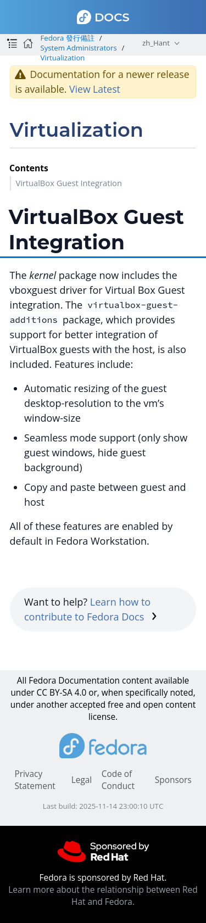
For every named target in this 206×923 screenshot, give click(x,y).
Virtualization (62, 58)
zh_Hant (156, 43)
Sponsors (173, 780)
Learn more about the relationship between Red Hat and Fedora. (102, 896)
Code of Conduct (118, 780)
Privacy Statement (34, 780)
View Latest (94, 89)
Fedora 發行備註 (67, 38)
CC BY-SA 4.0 (62, 692)
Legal (81, 780)
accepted (87, 705)
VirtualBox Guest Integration (68, 182)
